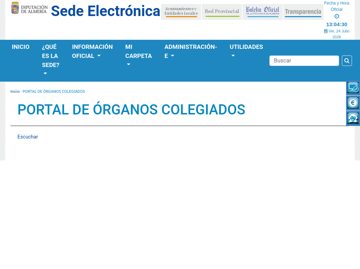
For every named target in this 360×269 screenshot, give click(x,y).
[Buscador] (304, 60)
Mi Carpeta (138, 51)
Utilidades (246, 46)
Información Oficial (92, 51)
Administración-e (190, 51)
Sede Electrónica (105, 11)
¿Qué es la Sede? (51, 55)
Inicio (21, 46)
